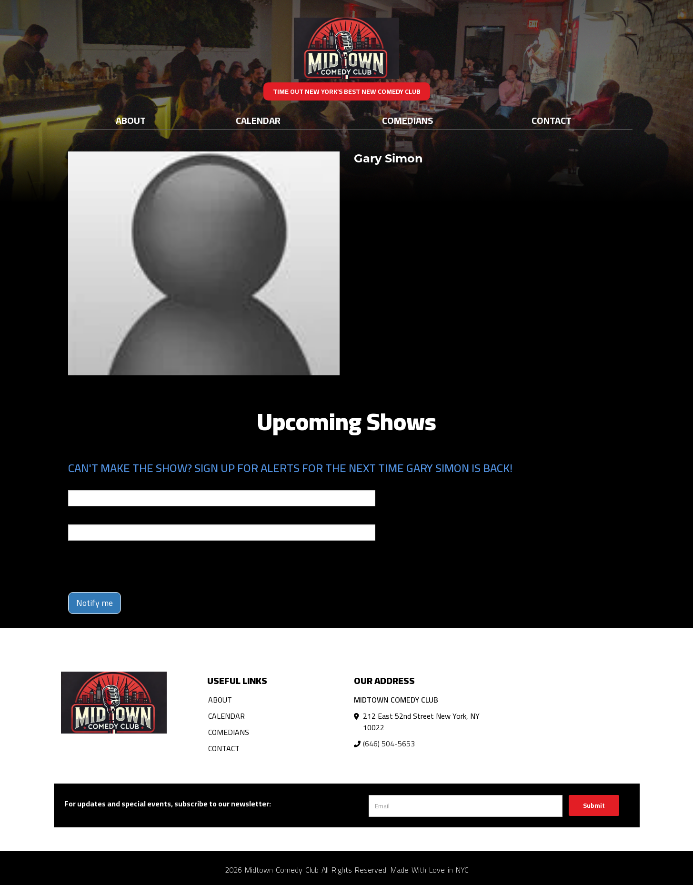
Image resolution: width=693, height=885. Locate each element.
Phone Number (91, 517)
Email (76, 483)
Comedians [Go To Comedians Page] (407, 120)
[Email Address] (465, 806)
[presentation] (140, 566)
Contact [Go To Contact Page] (552, 120)
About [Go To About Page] (131, 120)
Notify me (94, 603)
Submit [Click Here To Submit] (594, 805)
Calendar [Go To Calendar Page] (258, 120)
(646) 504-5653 (389, 743)
